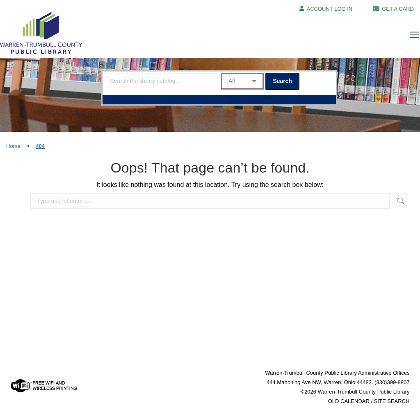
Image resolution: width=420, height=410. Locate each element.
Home (13, 146)
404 (40, 146)
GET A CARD (398, 9)
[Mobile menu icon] (414, 35)
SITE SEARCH (392, 401)
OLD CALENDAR (349, 401)
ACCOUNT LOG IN (330, 9)
